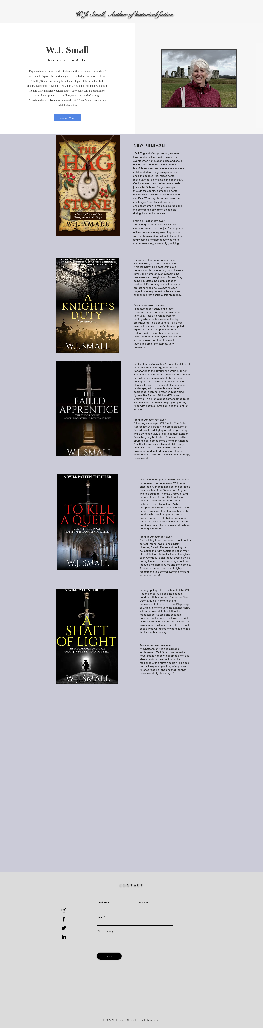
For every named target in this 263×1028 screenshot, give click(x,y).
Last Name (143, 902)
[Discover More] (67, 117)
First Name (103, 902)
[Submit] (109, 956)
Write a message (106, 931)
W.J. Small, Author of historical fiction (124, 14)
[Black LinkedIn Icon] (64, 937)
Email (100, 917)
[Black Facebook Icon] (64, 919)
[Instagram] (64, 910)
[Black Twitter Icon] (64, 928)
